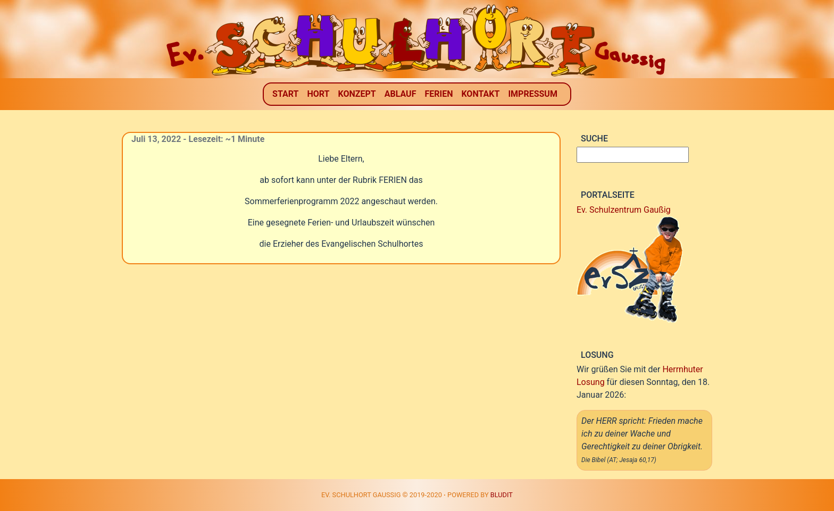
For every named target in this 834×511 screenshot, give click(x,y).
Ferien (438, 94)
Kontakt (480, 94)
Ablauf (400, 94)
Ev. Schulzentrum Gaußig (624, 210)
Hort (318, 94)
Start (285, 94)
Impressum (532, 94)
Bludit (501, 495)
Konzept (357, 94)
